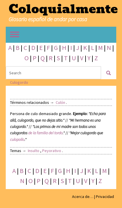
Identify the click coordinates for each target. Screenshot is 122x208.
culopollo (17, 139)
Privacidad (105, 196)
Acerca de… (82, 196)
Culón (60, 102)
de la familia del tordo (45, 132)
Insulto (33, 150)
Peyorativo (51, 150)
